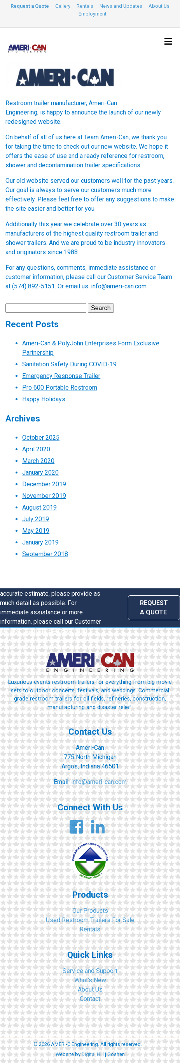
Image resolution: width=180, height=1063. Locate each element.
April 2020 (36, 449)
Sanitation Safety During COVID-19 (69, 364)
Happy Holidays (43, 399)
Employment (93, 14)
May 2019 (35, 530)
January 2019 (40, 542)
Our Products (90, 910)
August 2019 (39, 507)
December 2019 (44, 484)
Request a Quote (29, 6)
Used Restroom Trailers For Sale (90, 920)
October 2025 (40, 437)
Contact (90, 998)
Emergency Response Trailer (61, 376)
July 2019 (35, 519)
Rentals (85, 6)
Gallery (62, 6)
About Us (159, 6)
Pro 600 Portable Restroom (59, 387)
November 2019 (44, 495)
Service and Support (90, 971)
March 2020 (38, 461)
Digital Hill (93, 1054)
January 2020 (40, 472)
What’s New (90, 980)
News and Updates (121, 6)
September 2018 (45, 554)
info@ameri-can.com (99, 782)
